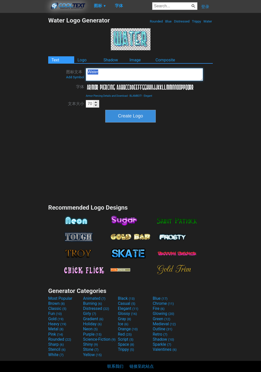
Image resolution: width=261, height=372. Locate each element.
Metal (56, 329)
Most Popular (60, 298)
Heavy (57, 323)
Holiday (92, 323)
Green (161, 318)
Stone (90, 349)
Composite (165, 60)
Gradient (93, 318)
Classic (57, 308)
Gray (124, 318)
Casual (126, 303)
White (56, 354)
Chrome (163, 303)
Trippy (196, 21)
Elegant (148, 95)
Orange (128, 329)
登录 (205, 6)
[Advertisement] (24, 92)
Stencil (56, 349)
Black (126, 298)
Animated (94, 298)
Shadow (110, 60)
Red (125, 334)
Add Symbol (75, 77)
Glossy (127, 313)
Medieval (164, 323)
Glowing (163, 313)
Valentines (165, 349)
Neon (90, 329)
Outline (162, 329)
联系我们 (115, 366)
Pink (55, 334)
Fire (159, 308)
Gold (56, 318)
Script (126, 339)
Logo (82, 60)
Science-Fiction (99, 339)
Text (55, 60)
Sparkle (162, 344)
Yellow (92, 354)
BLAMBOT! (135, 95)
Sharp (56, 344)
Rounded (156, 21)
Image (135, 60)
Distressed (181, 21)
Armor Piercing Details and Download (107, 95)
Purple (92, 334)
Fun (55, 313)
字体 (80, 86)
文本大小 (76, 103)
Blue (168, 21)
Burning (92, 303)
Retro (160, 334)
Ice (123, 323)
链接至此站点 (141, 366)
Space (126, 344)
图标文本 (75, 74)
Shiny (90, 344)
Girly (89, 313)
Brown (56, 303)
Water (208, 21)
